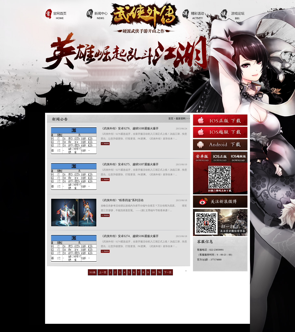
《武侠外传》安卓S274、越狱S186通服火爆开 (130, 236)
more (105, 143)
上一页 (102, 272)
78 (159, 272)
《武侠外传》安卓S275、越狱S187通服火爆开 (130, 164)
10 (153, 272)
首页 (170, 118)
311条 (92, 272)
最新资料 (181, 118)
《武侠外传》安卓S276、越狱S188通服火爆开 (130, 128)
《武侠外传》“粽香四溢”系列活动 (122, 200)
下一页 (167, 272)
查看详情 (139, 83)
